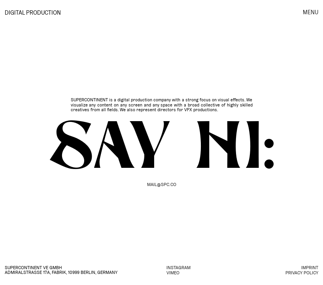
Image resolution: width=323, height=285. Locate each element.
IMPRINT (309, 267)
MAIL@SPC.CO (161, 184)
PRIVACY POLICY (301, 273)
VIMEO (172, 273)
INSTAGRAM (178, 267)
